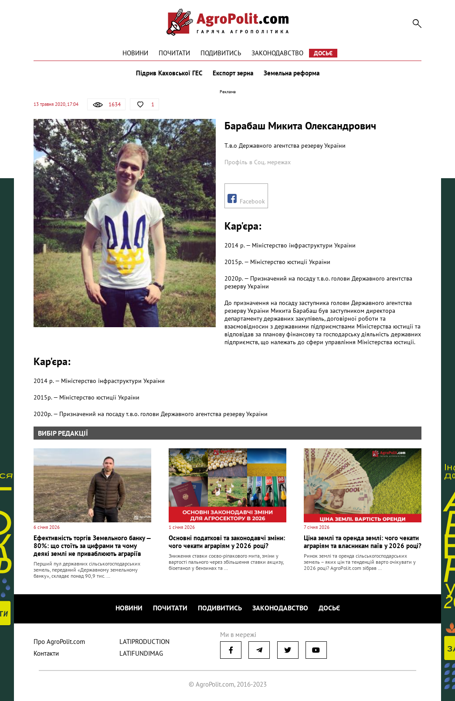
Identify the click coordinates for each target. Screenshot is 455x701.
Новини (135, 53)
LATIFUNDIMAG (141, 653)
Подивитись (220, 53)
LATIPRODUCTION (144, 641)
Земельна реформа (291, 73)
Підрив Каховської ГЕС (169, 73)
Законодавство (277, 53)
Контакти (46, 653)
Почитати (174, 53)
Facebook (246, 199)
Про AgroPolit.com (59, 641)
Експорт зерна (233, 73)
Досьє (323, 53)
